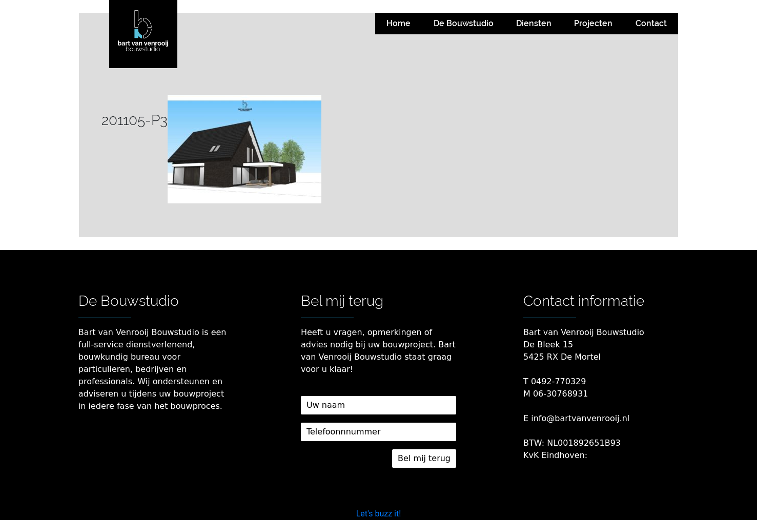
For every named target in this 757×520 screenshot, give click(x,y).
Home (398, 23)
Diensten (533, 23)
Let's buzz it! (378, 513)
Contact (651, 23)
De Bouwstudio (464, 23)
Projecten (593, 23)
